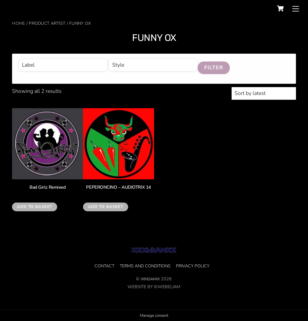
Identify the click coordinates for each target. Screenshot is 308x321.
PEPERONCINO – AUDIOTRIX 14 (118, 187)
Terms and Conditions (145, 266)
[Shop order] (264, 93)
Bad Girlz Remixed (47, 187)
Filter (213, 67)
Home (18, 23)
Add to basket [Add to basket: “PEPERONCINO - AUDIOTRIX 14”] (105, 206)
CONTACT (104, 266)
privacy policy (192, 266)
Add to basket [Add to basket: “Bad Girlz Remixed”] (34, 206)
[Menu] (295, 8)
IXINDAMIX (150, 279)
